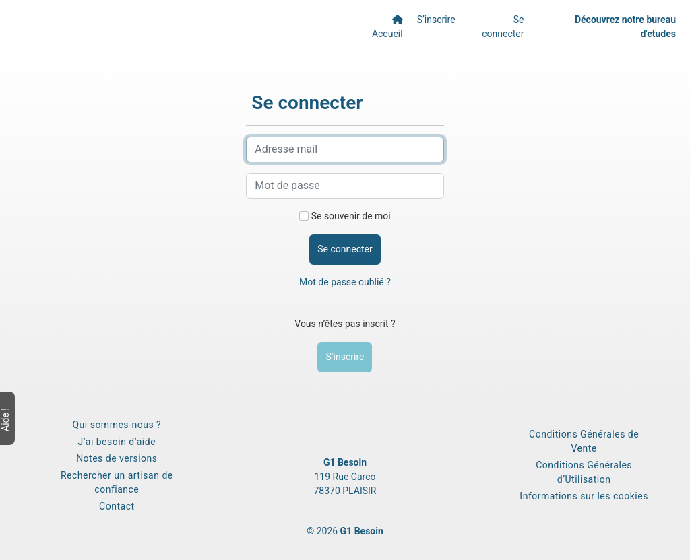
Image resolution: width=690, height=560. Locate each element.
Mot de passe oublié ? (345, 282)
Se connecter (503, 26)
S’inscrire (436, 19)
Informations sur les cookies (584, 496)
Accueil (387, 27)
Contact (116, 506)
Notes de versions (116, 458)
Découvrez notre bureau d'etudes (625, 26)
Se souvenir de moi (351, 216)
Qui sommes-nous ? (116, 424)
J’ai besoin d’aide (117, 441)
